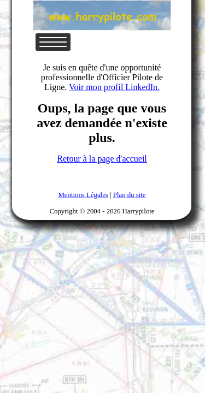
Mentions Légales (83, 195)
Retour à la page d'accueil (102, 158)
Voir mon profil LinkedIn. (114, 87)
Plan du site (129, 195)
